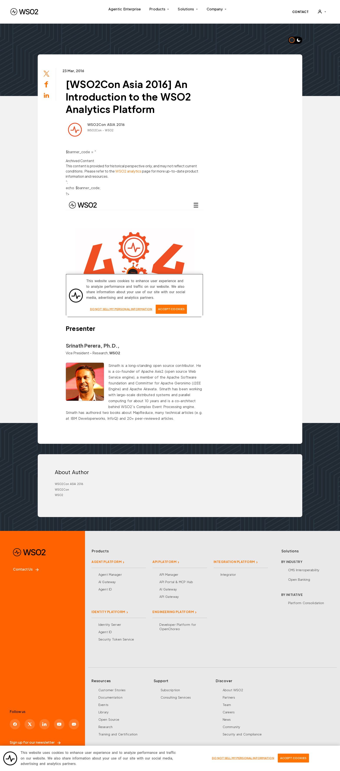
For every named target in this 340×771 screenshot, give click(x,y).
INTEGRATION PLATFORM (234, 562)
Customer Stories (112, 690)
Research (105, 727)
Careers (229, 712)
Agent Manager (110, 574)
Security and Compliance (242, 734)
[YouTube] (59, 724)
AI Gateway (107, 582)
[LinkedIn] (44, 724)
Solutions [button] (188, 9)
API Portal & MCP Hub (176, 582)
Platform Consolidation (306, 603)
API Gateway (169, 597)
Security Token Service (116, 639)
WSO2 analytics (128, 171)
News (227, 719)
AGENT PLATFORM (107, 562)
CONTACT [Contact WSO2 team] (300, 12)
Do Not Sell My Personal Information (243, 758)
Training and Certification (117, 734)
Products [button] (159, 9)
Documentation (110, 697)
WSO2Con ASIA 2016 (106, 124)
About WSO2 (233, 690)
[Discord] (74, 724)
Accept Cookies (293, 758)
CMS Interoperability (304, 570)
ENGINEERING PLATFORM (173, 612)
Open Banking (299, 579)
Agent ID (105, 589)
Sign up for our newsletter (35, 742)
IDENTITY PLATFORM (108, 612)
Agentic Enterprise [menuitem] (124, 9)
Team (227, 705)
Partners (229, 697)
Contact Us (26, 569)
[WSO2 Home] (24, 11)
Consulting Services (176, 697)
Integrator (228, 574)
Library (103, 712)
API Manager (168, 574)
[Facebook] (15, 724)
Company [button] (217, 9)
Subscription (170, 690)
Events (103, 705)
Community (231, 727)
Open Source (108, 719)
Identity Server (109, 624)
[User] (322, 12)
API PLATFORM (164, 562)
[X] (30, 724)
